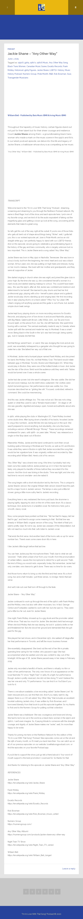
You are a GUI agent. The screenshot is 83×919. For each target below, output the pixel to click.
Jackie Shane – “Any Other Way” (32, 54)
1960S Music (42, 62)
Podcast (11, 49)
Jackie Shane (43, 70)
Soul (69, 74)
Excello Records (55, 66)
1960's (33, 62)
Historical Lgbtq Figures (25, 70)
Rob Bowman (60, 74)
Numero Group (30, 74)
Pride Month (42, 74)
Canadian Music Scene (37, 66)
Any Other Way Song (58, 62)
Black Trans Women (17, 66)
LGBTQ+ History (57, 70)
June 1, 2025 (13, 59)
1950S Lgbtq (23, 62)
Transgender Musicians (18, 77)
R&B (51, 74)
